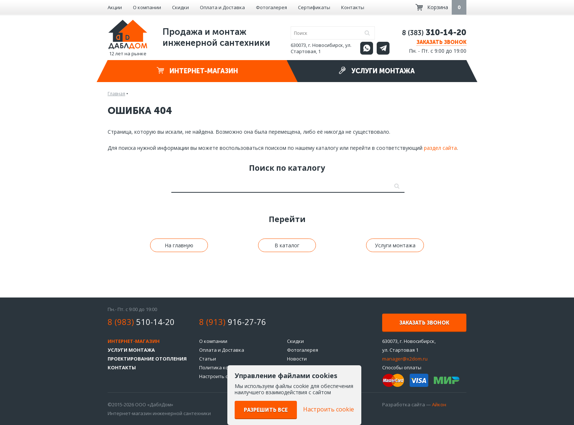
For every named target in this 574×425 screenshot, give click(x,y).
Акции (115, 7)
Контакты (352, 7)
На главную (179, 245)
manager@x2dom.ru (405, 358)
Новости (297, 358)
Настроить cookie (219, 376)
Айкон (439, 404)
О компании (147, 7)
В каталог (287, 245)
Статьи (207, 358)
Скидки (180, 7)
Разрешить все (266, 410)
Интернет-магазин (197, 71)
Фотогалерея (271, 7)
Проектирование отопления (147, 358)
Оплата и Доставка (222, 7)
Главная (116, 93)
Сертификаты (314, 7)
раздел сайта (440, 147)
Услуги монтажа (377, 71)
